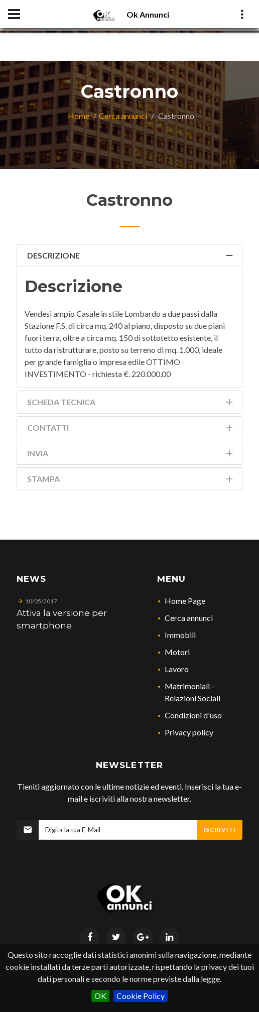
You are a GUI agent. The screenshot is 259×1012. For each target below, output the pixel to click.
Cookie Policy (140, 995)
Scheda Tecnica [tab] (130, 404)
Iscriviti (220, 829)
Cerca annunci (123, 115)
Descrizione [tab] (130, 257)
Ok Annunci (147, 14)
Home (78, 115)
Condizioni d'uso (193, 715)
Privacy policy (189, 732)
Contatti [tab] (130, 429)
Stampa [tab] (130, 480)
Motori (177, 652)
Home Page (185, 600)
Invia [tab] (130, 455)
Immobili (180, 635)
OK (100, 995)
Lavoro (177, 669)
